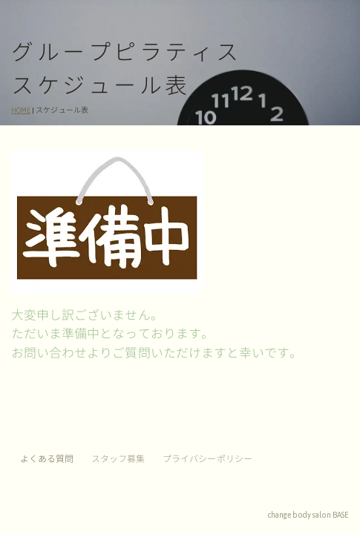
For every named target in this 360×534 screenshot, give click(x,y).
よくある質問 (46, 459)
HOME (20, 110)
